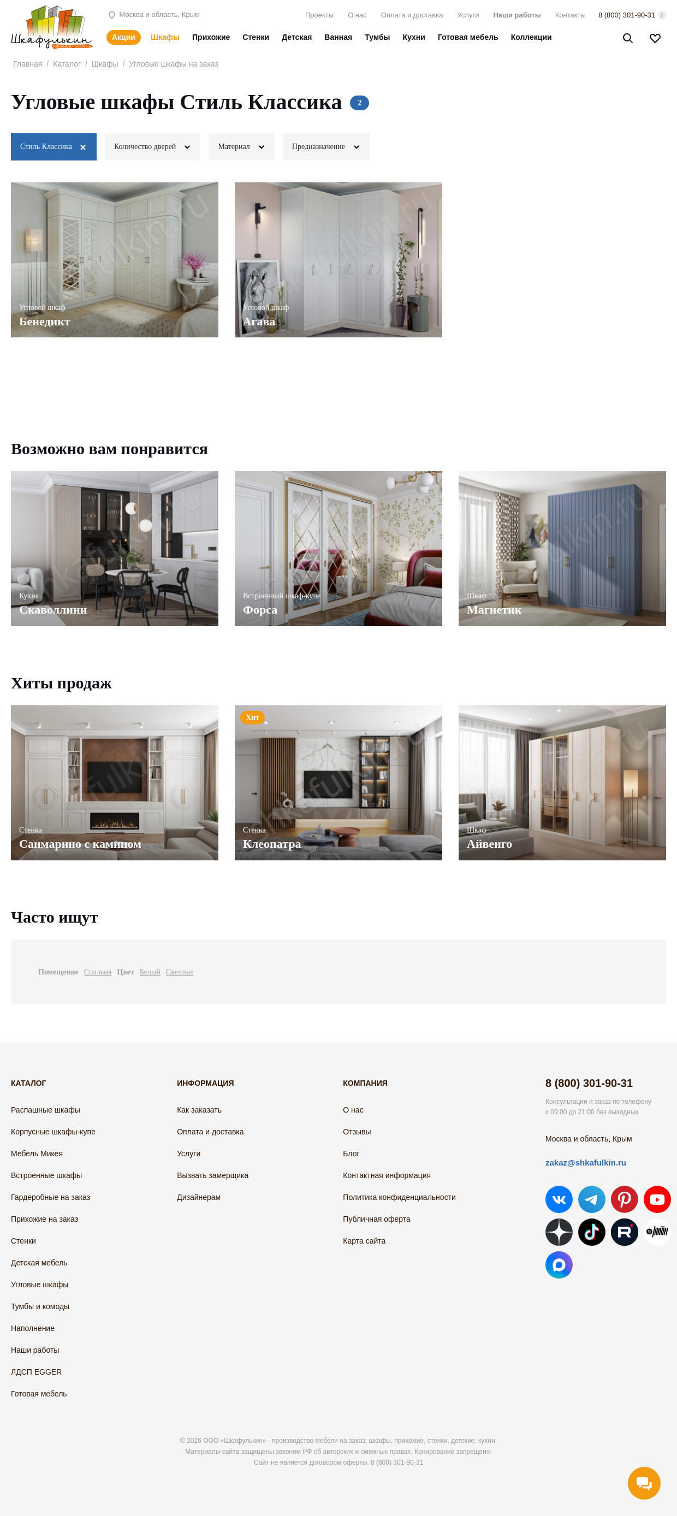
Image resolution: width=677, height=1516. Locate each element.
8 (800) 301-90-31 (626, 15)
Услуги (468, 15)
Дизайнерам (199, 1197)
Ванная (338, 37)
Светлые (179, 972)
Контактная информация (387, 1175)
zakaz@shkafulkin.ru (585, 1162)
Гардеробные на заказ (50, 1197)
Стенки (255, 37)
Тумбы (377, 37)
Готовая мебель (468, 37)
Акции (123, 37)
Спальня (97, 972)
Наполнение (33, 1328)
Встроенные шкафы (46, 1175)
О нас (357, 15)
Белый (150, 972)
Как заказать (199, 1109)
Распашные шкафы (45, 1109)
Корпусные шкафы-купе (53, 1131)
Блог (351, 1153)
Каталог (67, 64)
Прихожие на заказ (44, 1219)
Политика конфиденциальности (399, 1197)
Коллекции (531, 37)
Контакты (570, 15)
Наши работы (517, 15)
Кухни (414, 37)
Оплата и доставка (412, 15)
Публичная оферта (377, 1219)
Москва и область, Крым (153, 14)
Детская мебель (39, 1262)
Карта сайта (364, 1240)
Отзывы (357, 1131)
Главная (27, 64)
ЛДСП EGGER (36, 1372)
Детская (297, 37)
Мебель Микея (37, 1153)
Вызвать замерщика (212, 1175)
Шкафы (165, 37)
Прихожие (211, 37)
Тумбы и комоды (40, 1306)
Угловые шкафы (39, 1284)
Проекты (319, 15)
